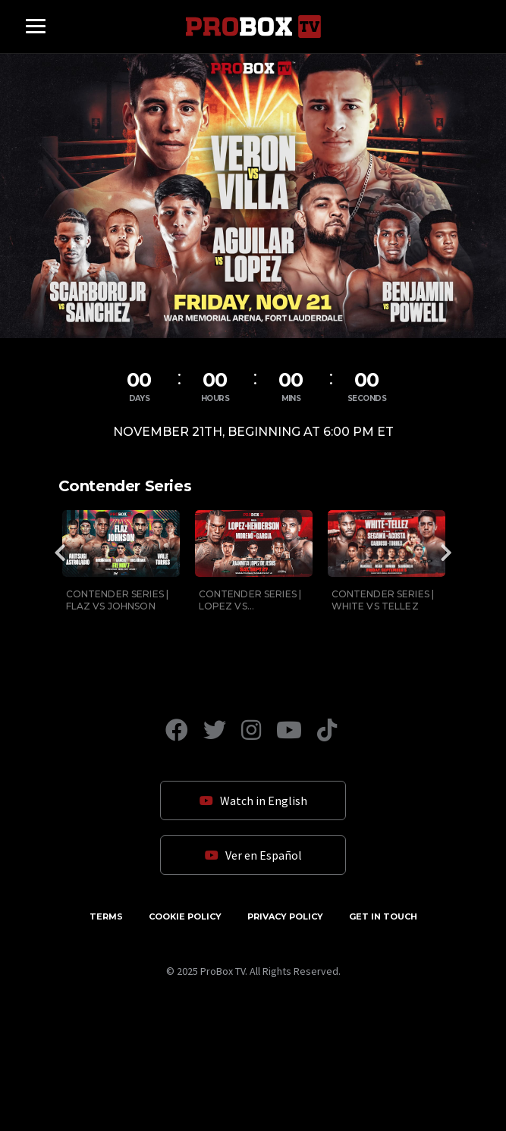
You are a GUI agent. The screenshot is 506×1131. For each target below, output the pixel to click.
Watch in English (253, 800)
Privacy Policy (285, 916)
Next (446, 552)
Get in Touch (383, 916)
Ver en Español (253, 855)
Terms (106, 916)
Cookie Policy (185, 916)
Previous (60, 552)
